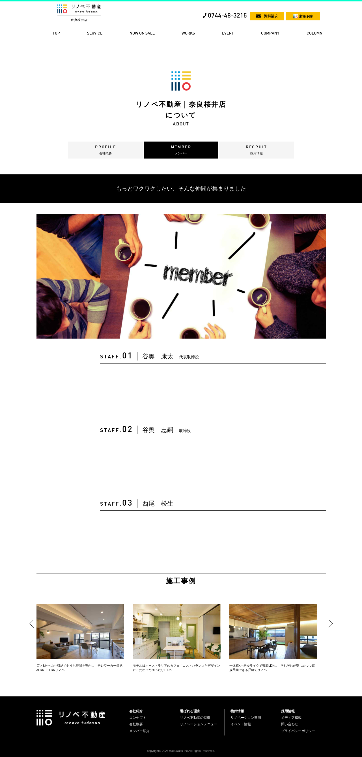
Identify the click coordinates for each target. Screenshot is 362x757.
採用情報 (288, 711)
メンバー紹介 (139, 731)
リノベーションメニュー (198, 724)
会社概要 (136, 724)
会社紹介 (136, 711)
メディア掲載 (291, 717)
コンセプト (137, 717)
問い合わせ (289, 724)
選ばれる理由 (190, 711)
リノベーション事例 (245, 717)
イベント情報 (240, 724)
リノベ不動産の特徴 (195, 717)
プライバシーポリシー (298, 731)
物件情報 (237, 711)
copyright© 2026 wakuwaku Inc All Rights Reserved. (181, 750)
